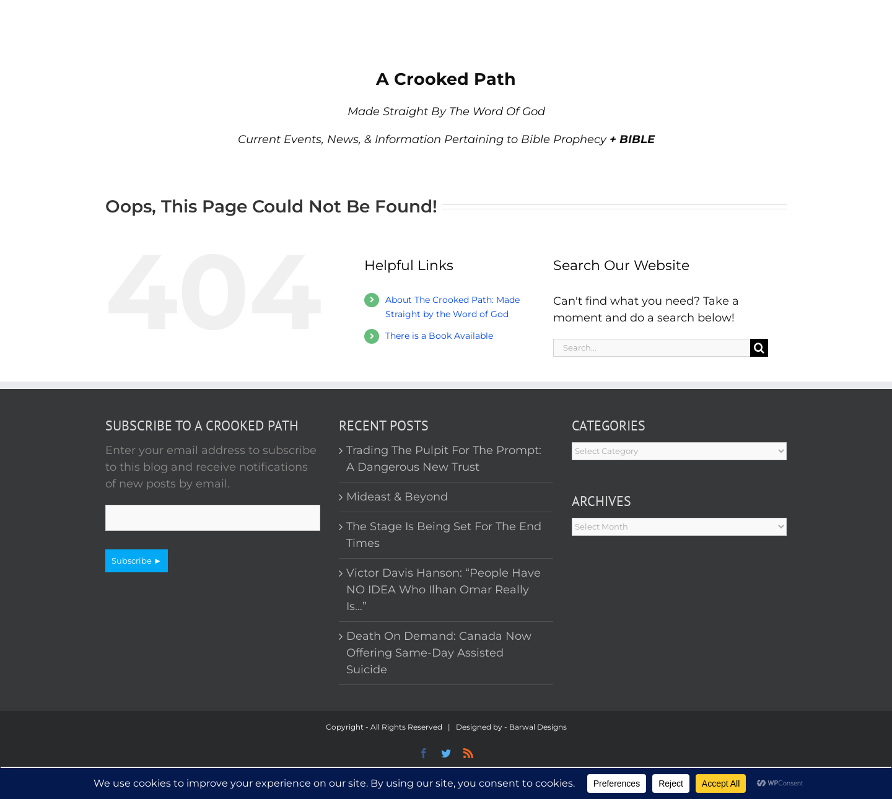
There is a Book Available (439, 335)
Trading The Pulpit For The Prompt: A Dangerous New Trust (443, 458)
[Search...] (651, 348)
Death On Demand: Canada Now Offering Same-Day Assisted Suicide (438, 652)
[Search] (759, 348)
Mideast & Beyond (397, 497)
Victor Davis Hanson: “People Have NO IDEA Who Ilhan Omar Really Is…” (443, 589)
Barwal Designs (538, 726)
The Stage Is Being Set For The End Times (443, 535)
